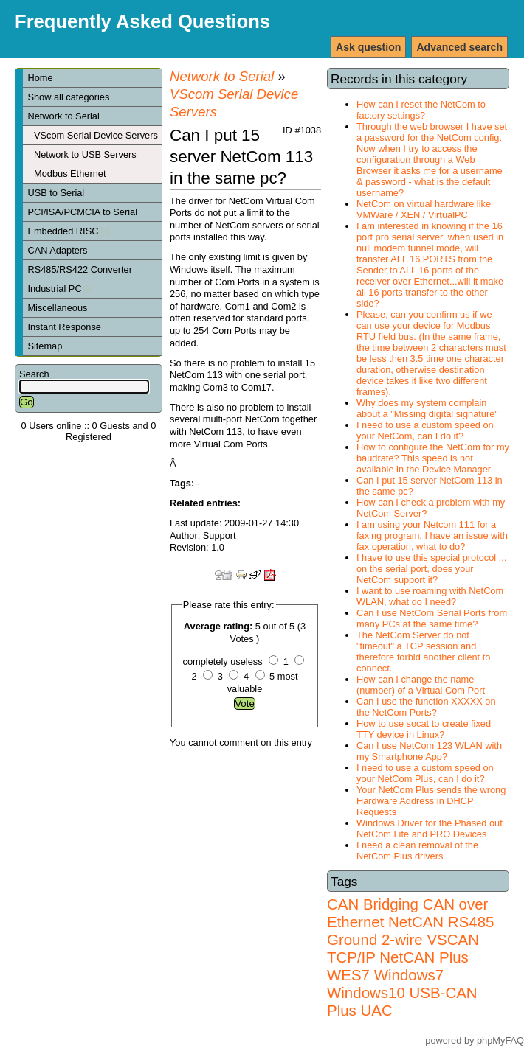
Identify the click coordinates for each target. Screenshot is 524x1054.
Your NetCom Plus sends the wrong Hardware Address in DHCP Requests (431, 800)
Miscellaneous (57, 307)
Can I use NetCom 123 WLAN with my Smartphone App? (429, 751)
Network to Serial (63, 116)
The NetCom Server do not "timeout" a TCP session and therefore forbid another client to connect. (423, 651)
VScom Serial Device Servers (96, 135)
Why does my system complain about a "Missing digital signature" (427, 408)
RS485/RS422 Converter (79, 269)
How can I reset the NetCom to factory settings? (421, 110)
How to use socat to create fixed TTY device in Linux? (423, 729)
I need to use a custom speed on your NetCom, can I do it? (425, 430)
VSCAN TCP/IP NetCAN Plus (403, 948)
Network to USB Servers (85, 154)
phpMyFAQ (500, 1040)
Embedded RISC (68, 231)
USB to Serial (55, 192)
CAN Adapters (57, 250)
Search (34, 374)
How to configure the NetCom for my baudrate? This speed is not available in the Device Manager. (432, 458)
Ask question (368, 47)
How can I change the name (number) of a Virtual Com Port (420, 685)
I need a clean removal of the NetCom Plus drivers (417, 851)
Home (39, 77)
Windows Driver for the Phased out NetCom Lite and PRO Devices (429, 828)
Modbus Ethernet (70, 173)
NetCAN (416, 921)
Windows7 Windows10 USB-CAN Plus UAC (402, 992)
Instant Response (64, 326)
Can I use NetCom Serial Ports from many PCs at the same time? (431, 618)
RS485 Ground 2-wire (410, 930)
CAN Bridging (372, 904)
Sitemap (44, 346)
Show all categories (68, 96)
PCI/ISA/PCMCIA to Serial (82, 211)
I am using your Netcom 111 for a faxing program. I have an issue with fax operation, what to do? (432, 535)
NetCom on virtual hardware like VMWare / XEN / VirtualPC (423, 209)
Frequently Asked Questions (142, 21)
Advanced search (459, 47)
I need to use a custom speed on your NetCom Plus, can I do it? (425, 773)
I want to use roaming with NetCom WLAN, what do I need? (429, 596)
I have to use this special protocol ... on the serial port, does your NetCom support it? (431, 568)
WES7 (348, 974)
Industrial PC (59, 288)
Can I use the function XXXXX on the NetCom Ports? (426, 707)
